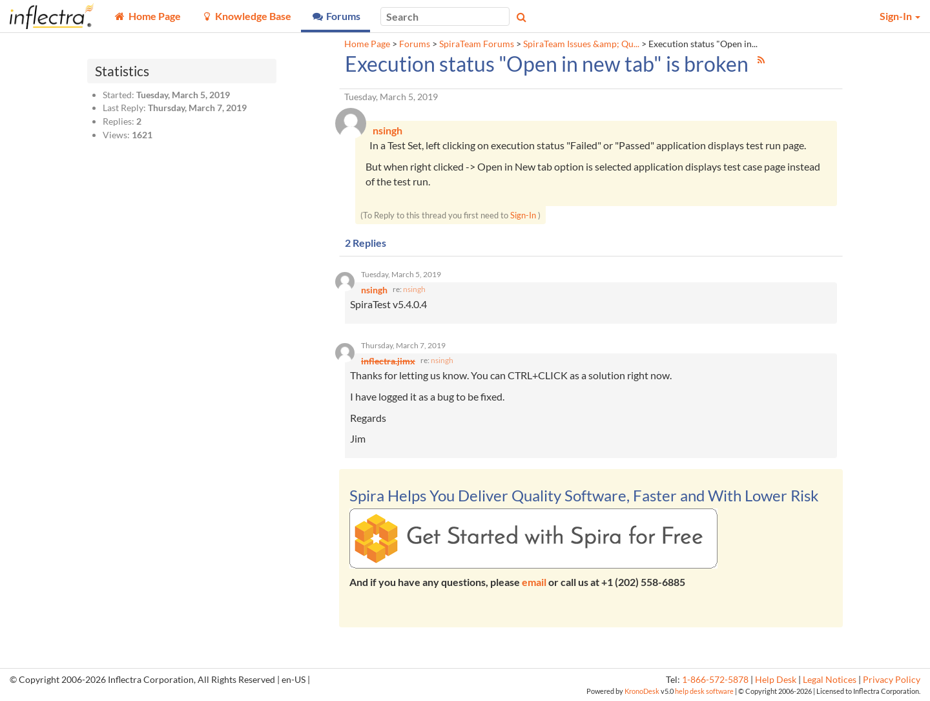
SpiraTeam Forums (476, 44)
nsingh (414, 289)
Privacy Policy (891, 680)
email (534, 582)
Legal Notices (829, 680)
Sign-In (523, 215)
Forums (414, 44)
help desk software (704, 691)
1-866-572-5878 (715, 680)
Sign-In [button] (900, 16)
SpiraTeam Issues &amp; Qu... (581, 44)
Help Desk (775, 680)
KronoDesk (642, 691)
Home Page (367, 44)
